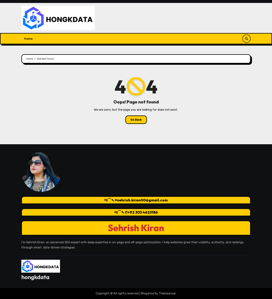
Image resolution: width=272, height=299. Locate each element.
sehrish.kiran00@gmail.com (142, 200)
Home (28, 38)
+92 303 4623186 (143, 212)
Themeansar (167, 293)
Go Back (136, 119)
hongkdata (35, 277)
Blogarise (147, 293)
